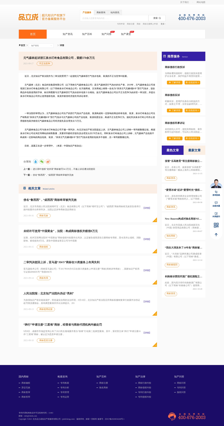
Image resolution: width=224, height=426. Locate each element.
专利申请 (121, 24)
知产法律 (140, 376)
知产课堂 (126, 34)
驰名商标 (171, 236)
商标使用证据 (45, 309)
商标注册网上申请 (150, 24)
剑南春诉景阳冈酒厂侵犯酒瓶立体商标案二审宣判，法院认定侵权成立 (183, 276)
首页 (22, 45)
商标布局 (43, 278)
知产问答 (107, 34)
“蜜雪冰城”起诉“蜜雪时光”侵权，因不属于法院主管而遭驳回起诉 (183, 190)
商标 (138, 24)
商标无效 (43, 215)
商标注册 (130, 24)
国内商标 (24, 376)
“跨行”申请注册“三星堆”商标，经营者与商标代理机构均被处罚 (62, 324)
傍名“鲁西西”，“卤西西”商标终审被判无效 (53, 175)
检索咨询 (63, 376)
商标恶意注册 (45, 340)
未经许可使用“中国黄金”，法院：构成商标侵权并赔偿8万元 (60, 231)
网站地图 (201, 2)
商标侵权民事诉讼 (175, 123)
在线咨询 (192, 82)
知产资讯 (68, 34)
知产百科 (87, 34)
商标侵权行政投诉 (175, 67)
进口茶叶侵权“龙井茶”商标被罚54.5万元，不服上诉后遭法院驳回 (64, 169)
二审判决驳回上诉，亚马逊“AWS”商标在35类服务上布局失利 (61, 262)
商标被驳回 (172, 265)
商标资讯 (171, 178)
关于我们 (184, 2)
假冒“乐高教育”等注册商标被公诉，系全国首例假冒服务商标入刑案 (183, 161)
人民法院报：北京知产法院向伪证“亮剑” (48, 293)
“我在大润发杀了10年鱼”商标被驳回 (183, 247)
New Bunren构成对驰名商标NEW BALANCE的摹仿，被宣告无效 (183, 218)
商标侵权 (43, 247)
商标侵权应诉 (172, 95)
